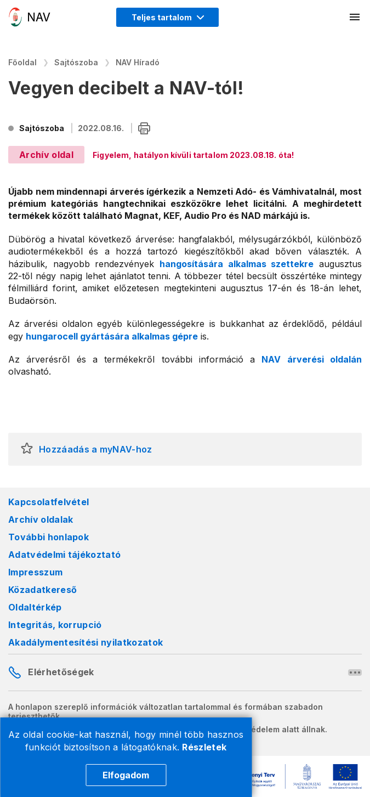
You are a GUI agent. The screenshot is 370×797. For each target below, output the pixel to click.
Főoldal (22, 62)
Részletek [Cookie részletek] (204, 747)
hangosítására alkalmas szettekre (237, 263)
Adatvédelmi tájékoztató (64, 554)
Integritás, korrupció (55, 624)
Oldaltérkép (35, 607)
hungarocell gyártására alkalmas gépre (112, 336)
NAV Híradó (138, 62)
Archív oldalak (40, 519)
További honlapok (48, 537)
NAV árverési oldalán (311, 359)
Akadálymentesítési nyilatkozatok (85, 642)
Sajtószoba (76, 62)
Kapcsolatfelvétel (48, 501)
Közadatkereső (42, 589)
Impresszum (35, 572)
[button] (26, 449)
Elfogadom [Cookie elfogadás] (126, 775)
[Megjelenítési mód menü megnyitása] (167, 17)
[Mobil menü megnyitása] (355, 17)
